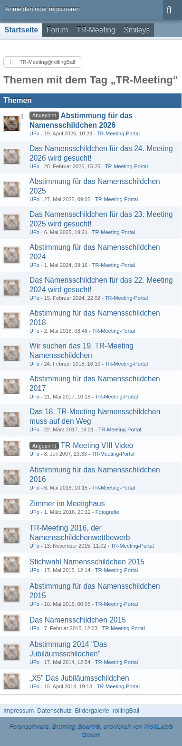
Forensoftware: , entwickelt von (90, 731)
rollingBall (126, 710)
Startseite (21, 30)
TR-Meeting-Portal (118, 133)
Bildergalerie (92, 710)
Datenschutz (54, 710)
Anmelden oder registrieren (42, 8)
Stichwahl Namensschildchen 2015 (86, 562)
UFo (34, 133)
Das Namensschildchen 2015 (77, 620)
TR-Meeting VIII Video (96, 445)
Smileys (137, 30)
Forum (57, 30)
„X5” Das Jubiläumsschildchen (79, 678)
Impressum (18, 710)
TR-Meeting (96, 30)
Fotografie (107, 512)
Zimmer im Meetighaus (67, 504)
